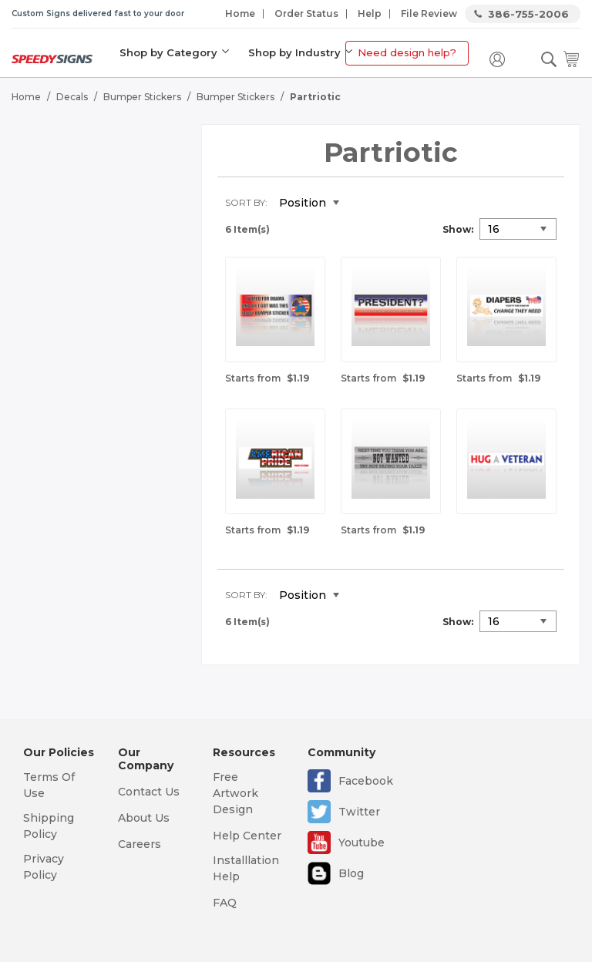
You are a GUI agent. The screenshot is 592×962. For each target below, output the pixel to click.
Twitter (359, 812)
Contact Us (149, 792)
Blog (351, 873)
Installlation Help (246, 868)
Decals (72, 97)
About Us (144, 818)
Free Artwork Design (235, 793)
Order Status (306, 13)
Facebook (365, 781)
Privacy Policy (43, 867)
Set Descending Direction (362, 203)
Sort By (245, 202)
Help (370, 13)
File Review (429, 13)
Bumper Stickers (142, 97)
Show (456, 229)
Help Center (247, 836)
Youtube (361, 842)
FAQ (225, 903)
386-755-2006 (528, 14)
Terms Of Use (49, 785)
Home (240, 13)
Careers (139, 844)
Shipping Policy (48, 826)
